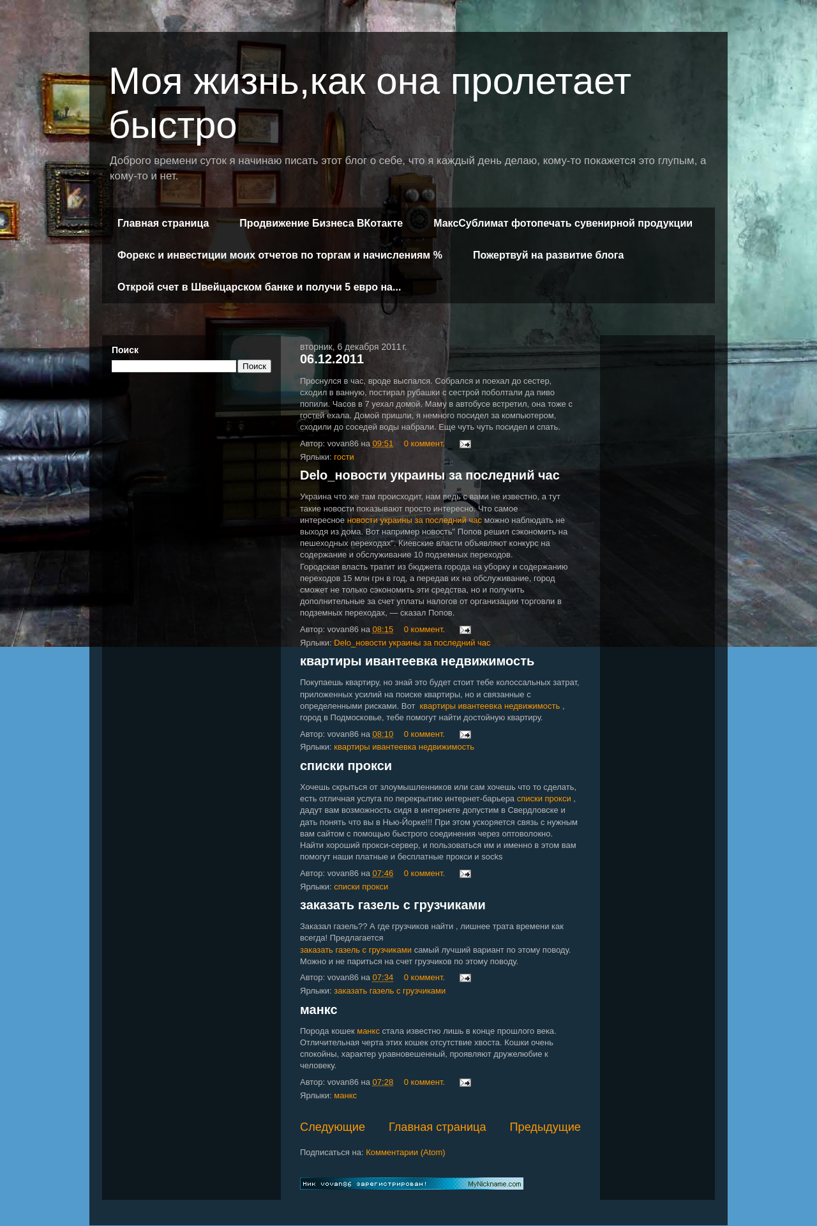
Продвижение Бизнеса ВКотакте (321, 223)
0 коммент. (424, 443)
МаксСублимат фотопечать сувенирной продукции (563, 223)
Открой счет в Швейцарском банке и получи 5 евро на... (259, 287)
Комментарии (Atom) (406, 1152)
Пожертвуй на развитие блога (548, 255)
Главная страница (163, 223)
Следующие (332, 1127)
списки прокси (346, 766)
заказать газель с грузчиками (393, 905)
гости (344, 457)
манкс (319, 1010)
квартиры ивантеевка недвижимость (417, 661)
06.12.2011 (332, 359)
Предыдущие (545, 1127)
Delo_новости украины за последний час (430, 475)
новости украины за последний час (414, 520)
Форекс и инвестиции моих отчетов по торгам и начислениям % (279, 255)
